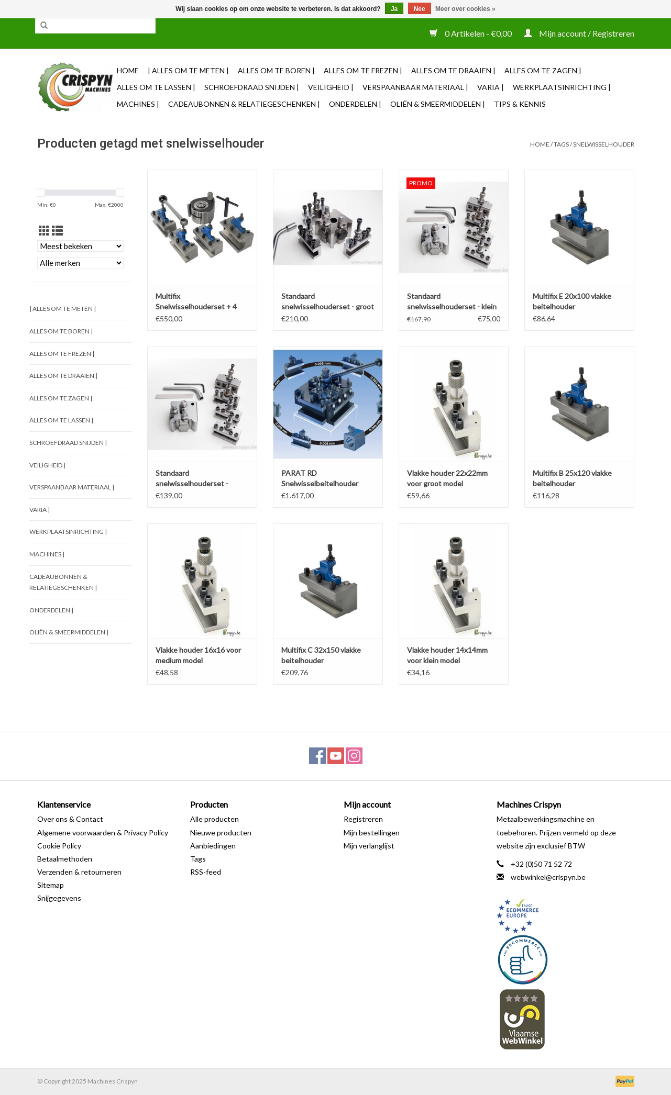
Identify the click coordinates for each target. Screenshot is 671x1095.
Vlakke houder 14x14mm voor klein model (447, 655)
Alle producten (214, 818)
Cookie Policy (59, 845)
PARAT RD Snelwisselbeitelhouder (319, 478)
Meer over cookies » (465, 9)
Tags (561, 144)
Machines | (138, 103)
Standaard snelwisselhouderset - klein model (452, 302)
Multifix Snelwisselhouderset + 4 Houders (196, 302)
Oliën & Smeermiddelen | (437, 103)
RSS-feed (205, 871)
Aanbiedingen (213, 845)
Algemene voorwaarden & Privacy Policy (102, 832)
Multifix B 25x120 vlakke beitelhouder (572, 478)
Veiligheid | (331, 87)
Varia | (490, 87)
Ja (394, 9)
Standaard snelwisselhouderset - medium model (192, 478)
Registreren (363, 818)
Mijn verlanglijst (369, 845)
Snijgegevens (59, 897)
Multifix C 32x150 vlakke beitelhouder (321, 655)
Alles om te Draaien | (453, 70)
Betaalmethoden (64, 858)
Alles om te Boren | (276, 70)
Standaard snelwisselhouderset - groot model (327, 302)
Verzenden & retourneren (79, 871)
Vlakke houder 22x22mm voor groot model (447, 478)
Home (128, 70)
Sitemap (50, 884)
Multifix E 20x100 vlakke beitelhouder (572, 301)
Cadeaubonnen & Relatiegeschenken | (244, 103)
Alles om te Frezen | (363, 70)
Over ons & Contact (70, 818)
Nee (419, 9)
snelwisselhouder (603, 144)
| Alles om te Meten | (188, 70)
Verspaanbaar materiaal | (415, 87)
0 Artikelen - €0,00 (471, 33)
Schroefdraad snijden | (251, 87)
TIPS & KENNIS (520, 103)
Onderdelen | (355, 103)
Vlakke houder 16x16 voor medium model (198, 655)
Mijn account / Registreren (579, 33)
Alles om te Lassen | (156, 87)
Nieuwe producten (220, 832)
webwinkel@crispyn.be (548, 877)
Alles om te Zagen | (542, 70)
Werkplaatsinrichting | (562, 87)
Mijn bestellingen (372, 832)
